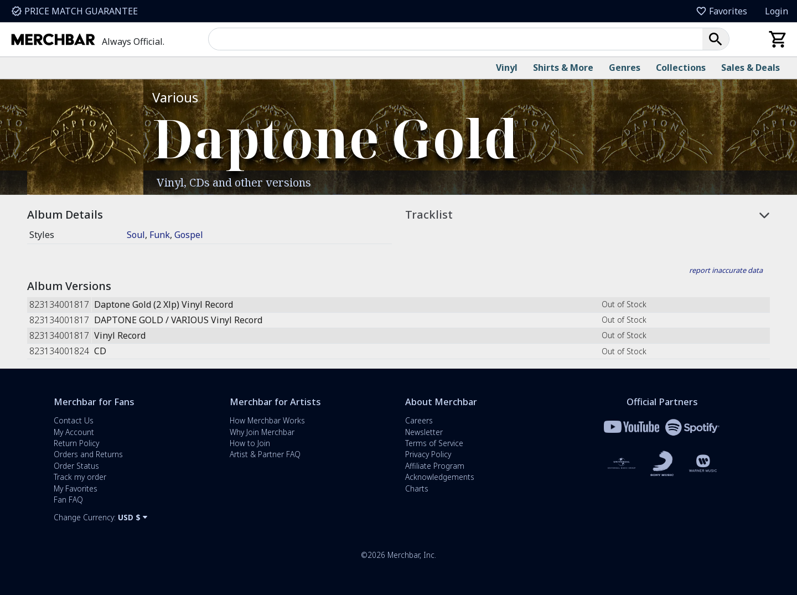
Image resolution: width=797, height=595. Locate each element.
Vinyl (506, 67)
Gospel (188, 235)
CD (100, 351)
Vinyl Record (120, 335)
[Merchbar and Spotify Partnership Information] (692, 426)
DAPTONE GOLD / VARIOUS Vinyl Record (178, 320)
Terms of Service (434, 443)
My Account (74, 432)
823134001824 (59, 351)
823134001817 (59, 304)
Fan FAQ (68, 499)
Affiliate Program (434, 466)
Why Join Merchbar (262, 432)
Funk (159, 235)
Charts (416, 488)
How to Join (250, 443)
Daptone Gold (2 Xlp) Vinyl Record (163, 304)
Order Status (76, 466)
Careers (419, 420)
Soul (136, 235)
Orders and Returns (88, 454)
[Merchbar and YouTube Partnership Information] (631, 426)
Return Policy (76, 443)
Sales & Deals (750, 67)
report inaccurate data (726, 270)
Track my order (80, 477)
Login (776, 11)
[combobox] (460, 39)
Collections (681, 67)
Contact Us (74, 420)
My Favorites (75, 488)
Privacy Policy (428, 454)
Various (175, 97)
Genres (624, 67)
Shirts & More (563, 67)
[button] (715, 39)
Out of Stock (624, 304)
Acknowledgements (439, 477)
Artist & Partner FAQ (265, 454)
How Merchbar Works (267, 420)
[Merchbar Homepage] (55, 39)
